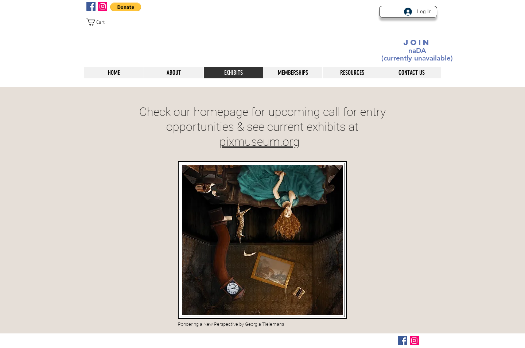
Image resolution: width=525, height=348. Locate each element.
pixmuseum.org (259, 142)
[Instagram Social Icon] (102, 6)
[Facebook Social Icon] (91, 6)
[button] (125, 7)
